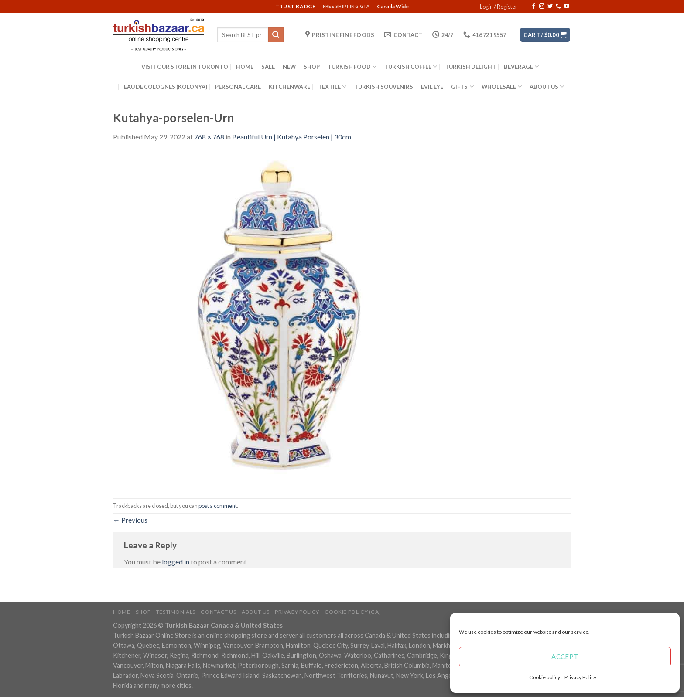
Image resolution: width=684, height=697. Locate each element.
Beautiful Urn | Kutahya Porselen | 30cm (291, 137)
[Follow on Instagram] (541, 6)
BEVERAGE (521, 66)
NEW (289, 66)
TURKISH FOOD (352, 66)
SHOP (312, 66)
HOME (244, 66)
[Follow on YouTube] (566, 6)
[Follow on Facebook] (533, 6)
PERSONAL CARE (238, 86)
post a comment (217, 505)
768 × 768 (209, 137)
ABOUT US (547, 86)
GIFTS (462, 86)
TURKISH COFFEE (410, 66)
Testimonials (175, 612)
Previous (130, 520)
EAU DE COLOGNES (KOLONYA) (165, 86)
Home (121, 612)
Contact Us (218, 612)
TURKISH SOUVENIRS (383, 86)
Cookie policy (544, 677)
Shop (143, 612)
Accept (564, 656)
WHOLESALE (502, 86)
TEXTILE (332, 86)
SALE (268, 66)
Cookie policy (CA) (353, 612)
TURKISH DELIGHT (470, 66)
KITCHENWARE (289, 86)
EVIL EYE (432, 86)
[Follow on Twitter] (550, 6)
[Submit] (275, 34)
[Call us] (558, 6)
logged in (175, 562)
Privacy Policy (580, 677)
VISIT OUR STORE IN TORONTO (184, 66)
